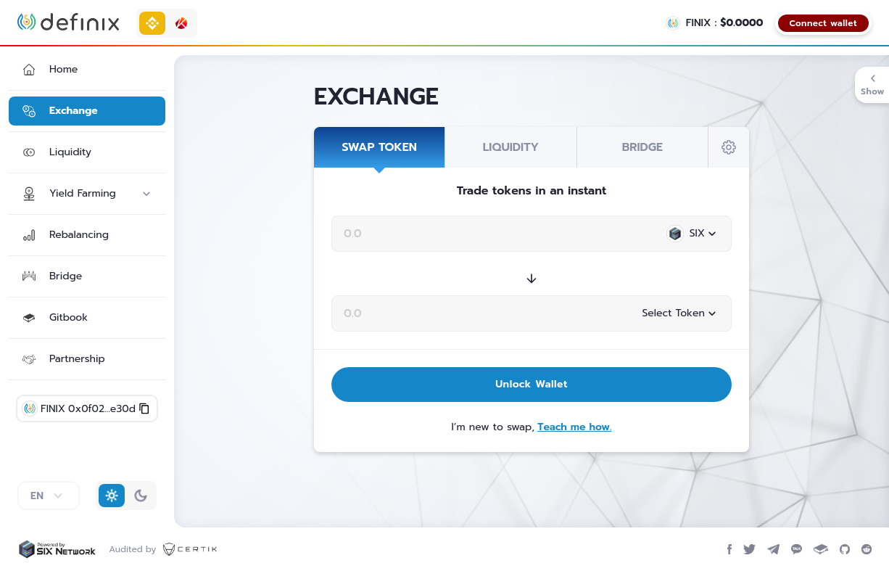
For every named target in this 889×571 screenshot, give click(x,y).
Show (873, 84)
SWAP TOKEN (379, 147)
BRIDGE (642, 147)
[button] (87, 69)
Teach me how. (574, 427)
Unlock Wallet (531, 384)
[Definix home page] (68, 21)
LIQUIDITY (511, 147)
